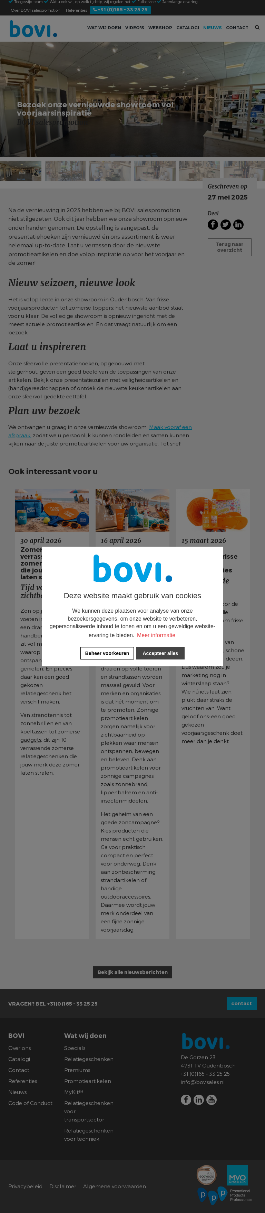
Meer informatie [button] (156, 635)
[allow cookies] (160, 653)
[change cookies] (107, 653)
